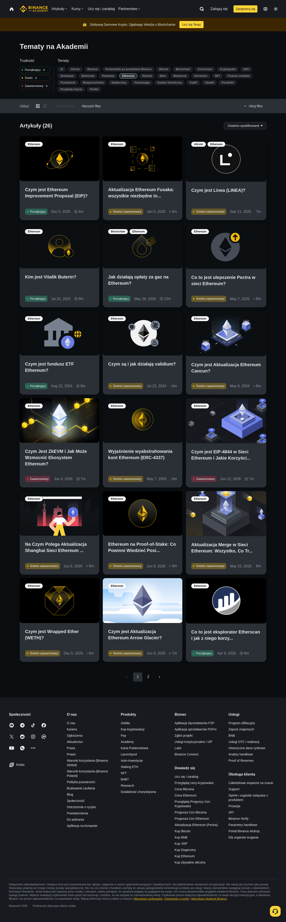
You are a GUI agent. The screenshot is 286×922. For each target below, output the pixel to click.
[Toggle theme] (276, 8)
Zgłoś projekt (184, 735)
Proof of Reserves (241, 760)
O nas (71, 723)
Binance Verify (239, 818)
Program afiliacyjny (242, 723)
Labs (178, 748)
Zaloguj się (218, 9)
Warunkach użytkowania (148, 898)
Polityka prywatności (81, 782)
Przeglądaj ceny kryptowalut (194, 783)
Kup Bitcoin (183, 831)
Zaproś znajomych (241, 729)
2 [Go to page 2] (148, 677)
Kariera (72, 729)
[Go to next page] (159, 677)
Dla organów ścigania (244, 837)
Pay (123, 735)
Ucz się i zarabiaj (186, 776)
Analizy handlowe (241, 754)
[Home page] (34, 9)
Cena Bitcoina (184, 789)
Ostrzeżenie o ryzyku (81, 807)
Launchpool (129, 754)
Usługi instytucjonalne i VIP (193, 742)
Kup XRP (181, 843)
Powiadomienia (77, 813)
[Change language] (265, 9)
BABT (125, 779)
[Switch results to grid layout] (37, 106)
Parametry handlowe (243, 825)
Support (234, 789)
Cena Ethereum (186, 795)
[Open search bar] (200, 9)
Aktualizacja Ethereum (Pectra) (196, 825)
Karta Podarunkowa (134, 748)
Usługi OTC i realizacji (244, 742)
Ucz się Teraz (191, 24)
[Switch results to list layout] (44, 106)
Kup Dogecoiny (185, 850)
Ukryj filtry (253, 106)
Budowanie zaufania (81, 788)
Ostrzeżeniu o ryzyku (176, 898)
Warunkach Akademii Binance (209, 898)
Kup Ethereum (185, 856)
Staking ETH (129, 767)
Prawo (71, 754)
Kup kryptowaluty (133, 729)
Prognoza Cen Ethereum (192, 818)
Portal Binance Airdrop (244, 831)
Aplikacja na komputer (82, 826)
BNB (232, 735)
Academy (127, 742)
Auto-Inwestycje (132, 760)
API (231, 812)
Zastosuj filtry (65, 106)
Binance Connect (187, 754)
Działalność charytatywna (138, 792)
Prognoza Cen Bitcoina (191, 812)
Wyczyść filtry (91, 106)
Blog (70, 794)
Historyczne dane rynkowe (247, 748)
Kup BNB (181, 837)
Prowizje (234, 806)
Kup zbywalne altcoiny (190, 862)
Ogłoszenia (74, 735)
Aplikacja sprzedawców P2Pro (196, 729)
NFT (124, 773)
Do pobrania (75, 819)
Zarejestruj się (245, 9)
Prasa (71, 748)
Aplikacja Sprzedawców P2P (194, 723)
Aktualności (75, 742)
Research (127, 785)
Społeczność (75, 801)
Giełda (125, 723)
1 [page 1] (138, 677)
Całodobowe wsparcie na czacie (251, 783)
